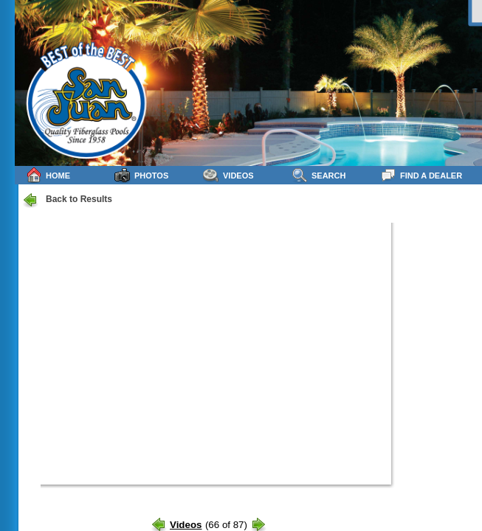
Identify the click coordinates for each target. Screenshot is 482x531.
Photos (141, 175)
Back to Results (67, 200)
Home (48, 175)
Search (318, 175)
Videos (228, 175)
